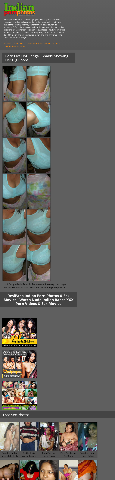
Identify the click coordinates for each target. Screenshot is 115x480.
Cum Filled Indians (15, 422)
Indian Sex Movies (62, 29)
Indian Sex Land (13, 431)
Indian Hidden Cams (15, 395)
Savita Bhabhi (12, 378)
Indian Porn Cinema (73, 392)
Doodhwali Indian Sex (74, 419)
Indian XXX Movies (72, 431)
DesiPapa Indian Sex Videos (92, 26)
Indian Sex (69, 375)
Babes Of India (13, 419)
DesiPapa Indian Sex (73, 369)
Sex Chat (67, 26)
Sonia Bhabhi (12, 372)
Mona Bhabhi (12, 369)
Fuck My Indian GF (15, 398)
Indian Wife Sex (71, 425)
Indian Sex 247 (13, 428)
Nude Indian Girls (72, 407)
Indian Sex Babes (72, 404)
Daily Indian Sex (71, 422)
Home (55, 26)
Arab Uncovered (14, 407)
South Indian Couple (16, 381)
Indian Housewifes (72, 381)
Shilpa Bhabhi (12, 383)
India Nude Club (13, 425)
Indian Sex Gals (71, 401)
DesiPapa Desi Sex (73, 378)
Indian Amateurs (14, 401)
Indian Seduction (72, 398)
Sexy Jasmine (12, 375)
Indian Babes (12, 404)
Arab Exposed (70, 372)
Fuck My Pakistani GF (74, 383)
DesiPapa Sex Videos (16, 392)
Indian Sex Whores (73, 395)
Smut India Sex (71, 428)
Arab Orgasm (12, 416)
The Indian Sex (71, 416)
